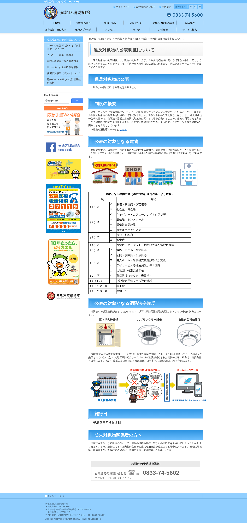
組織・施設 (105, 38)
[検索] (56, 100)
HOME (92, 38)
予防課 (118, 38)
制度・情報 (141, 38)
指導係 (128, 38)
